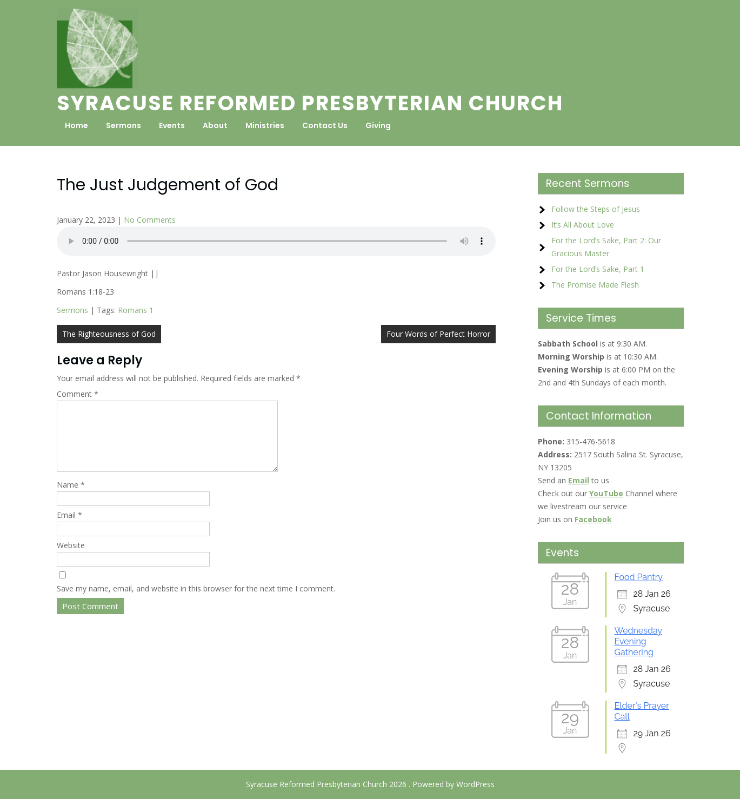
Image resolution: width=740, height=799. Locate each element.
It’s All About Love (582, 224)
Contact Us (325, 125)
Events (172, 125)
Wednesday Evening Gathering (639, 641)
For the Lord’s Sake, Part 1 (597, 269)
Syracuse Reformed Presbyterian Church (310, 103)
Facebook (593, 519)
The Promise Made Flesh (595, 284)
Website (71, 558)
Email (69, 528)
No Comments (150, 220)
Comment (77, 394)
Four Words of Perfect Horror (438, 334)
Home (76, 125)
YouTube (606, 493)
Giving (378, 125)
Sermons (123, 125)
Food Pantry (639, 577)
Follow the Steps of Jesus (595, 209)
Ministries (264, 125)
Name (71, 497)
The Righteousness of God (109, 334)
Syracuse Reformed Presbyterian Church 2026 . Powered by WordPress (370, 784)
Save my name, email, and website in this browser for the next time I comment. (196, 601)
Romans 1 (136, 310)
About (215, 125)
